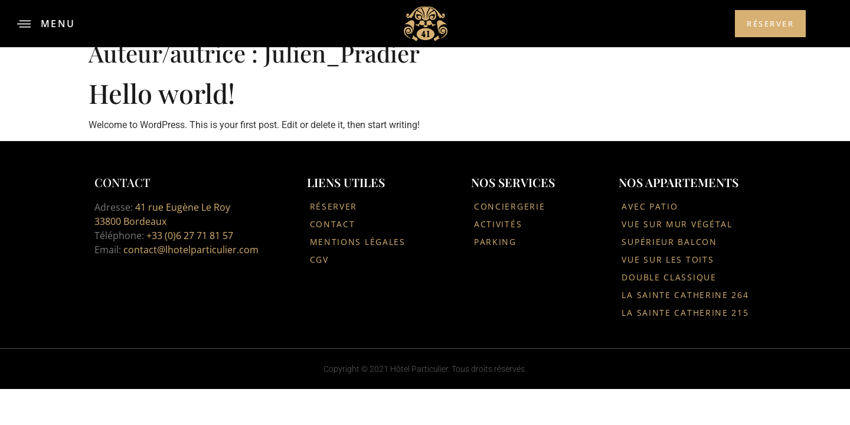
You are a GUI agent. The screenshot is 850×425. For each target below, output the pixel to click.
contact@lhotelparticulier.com (191, 249)
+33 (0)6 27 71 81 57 (189, 235)
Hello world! (162, 92)
